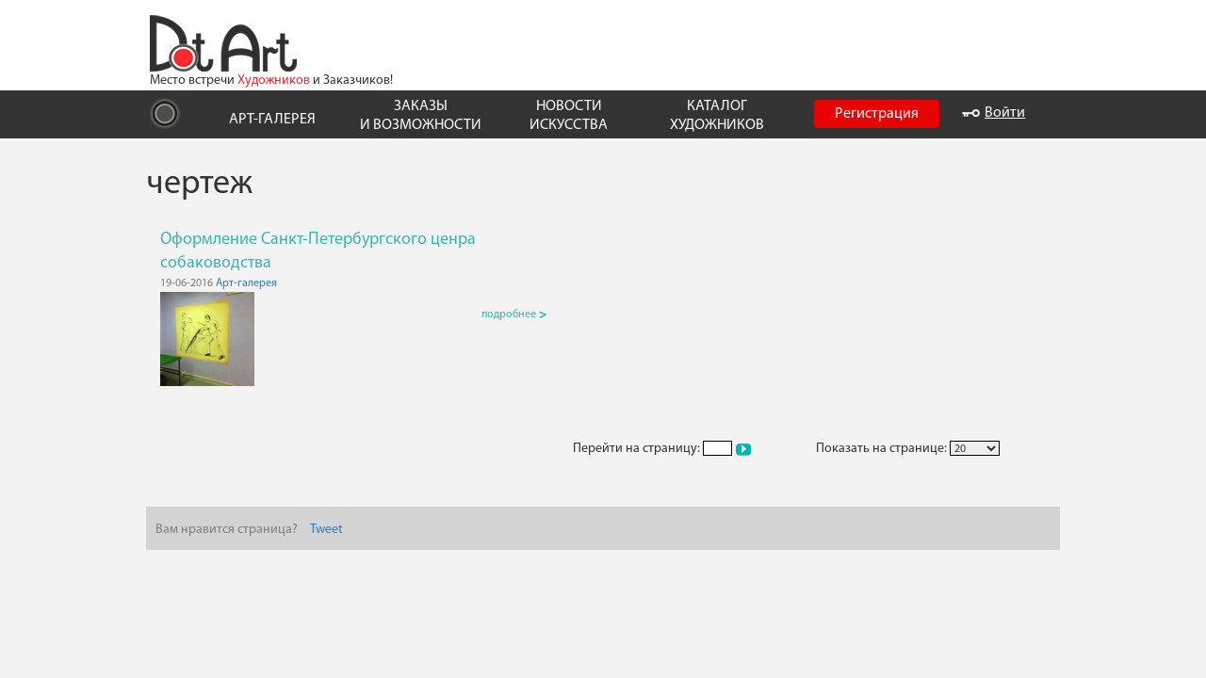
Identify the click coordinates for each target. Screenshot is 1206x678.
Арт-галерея (246, 283)
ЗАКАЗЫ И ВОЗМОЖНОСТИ (420, 115)
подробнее (513, 314)
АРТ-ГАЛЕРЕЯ (272, 119)
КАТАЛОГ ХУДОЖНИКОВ (717, 115)
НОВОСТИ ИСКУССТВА (569, 115)
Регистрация (877, 113)
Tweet (326, 530)
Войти (993, 113)
